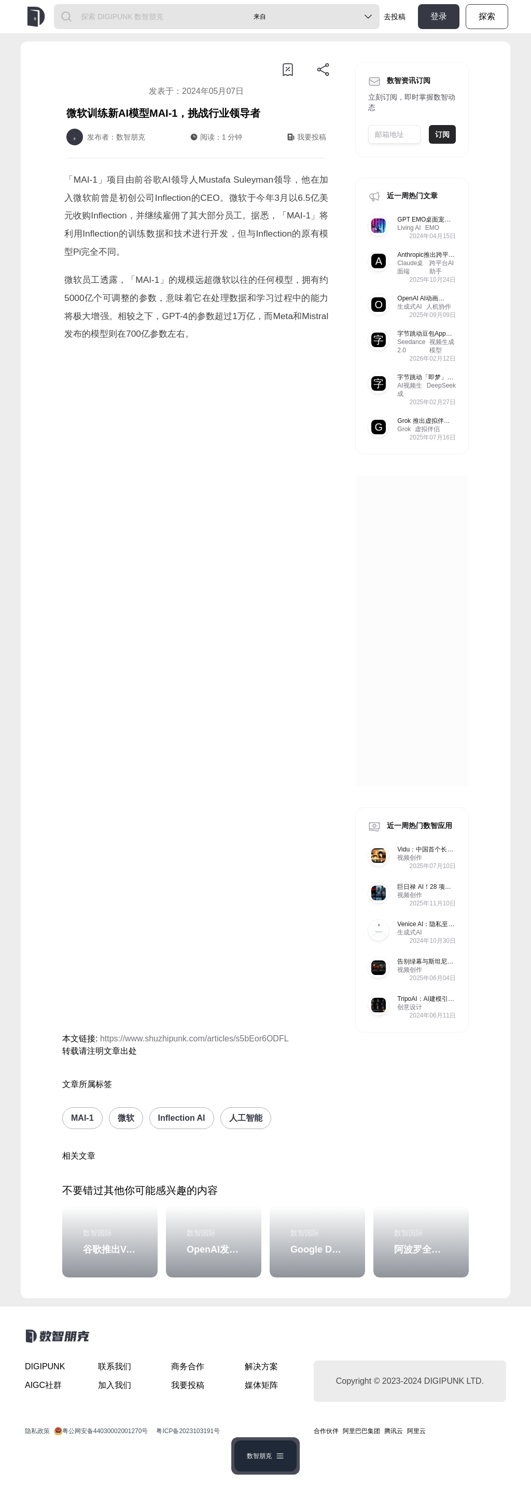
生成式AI (409, 306)
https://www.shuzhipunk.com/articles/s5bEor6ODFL (194, 1038)
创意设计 (409, 1007)
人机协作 (438, 306)
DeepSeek (441, 385)
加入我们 (114, 1385)
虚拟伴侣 (427, 429)
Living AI (409, 227)
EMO (432, 227)
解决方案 (261, 1366)
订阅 (442, 134)
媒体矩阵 (261, 1385)
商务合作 (187, 1366)
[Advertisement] (196, 436)
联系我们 (114, 1366)
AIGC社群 (43, 1385)
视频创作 (409, 857)
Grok (404, 429)
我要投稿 (187, 1385)
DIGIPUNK (45, 1366)
